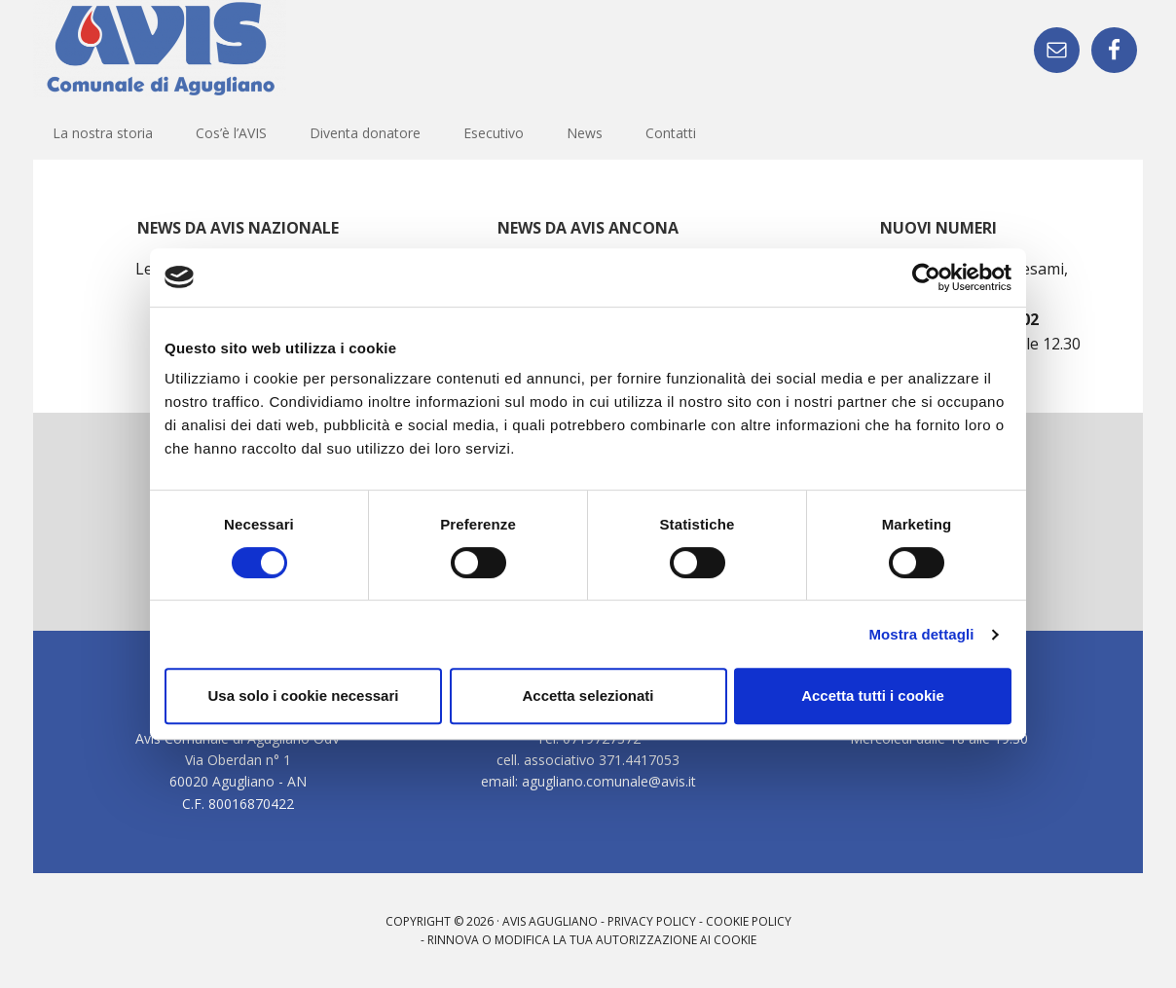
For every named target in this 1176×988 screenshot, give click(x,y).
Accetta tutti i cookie (872, 695)
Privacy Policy (651, 921)
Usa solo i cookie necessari (303, 695)
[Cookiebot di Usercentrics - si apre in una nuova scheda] (926, 277)
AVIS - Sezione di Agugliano (159, 48)
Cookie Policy (748, 921)
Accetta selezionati (587, 695)
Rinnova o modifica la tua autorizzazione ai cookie (591, 940)
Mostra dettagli (921, 634)
